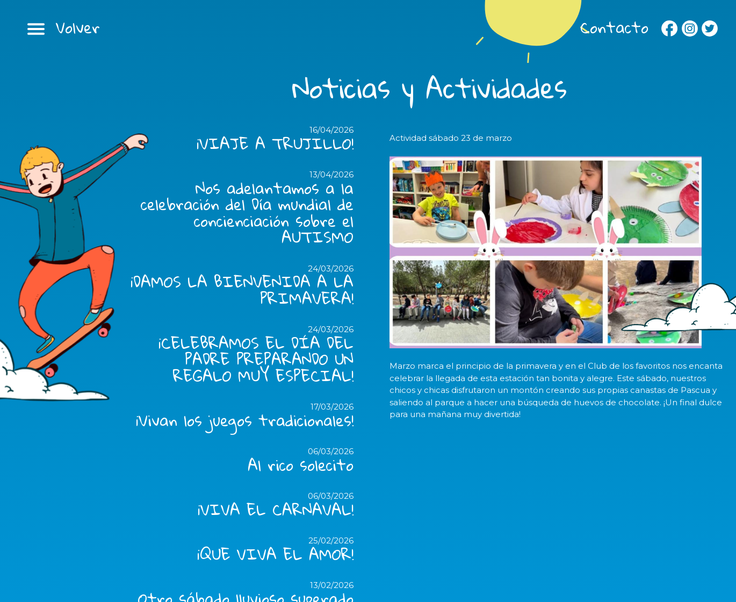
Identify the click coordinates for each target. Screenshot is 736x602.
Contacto (614, 27)
